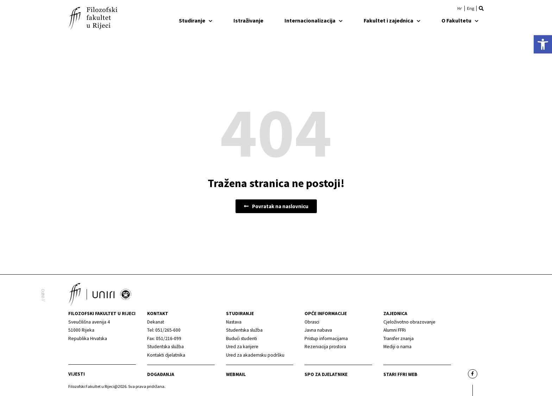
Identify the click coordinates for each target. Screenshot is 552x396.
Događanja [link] (160, 374)
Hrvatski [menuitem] (459, 8)
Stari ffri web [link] (400, 374)
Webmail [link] (236, 374)
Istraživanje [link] (248, 20)
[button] (481, 8)
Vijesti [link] (76, 374)
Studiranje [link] (195, 20)
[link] (543, 44)
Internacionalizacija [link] (313, 20)
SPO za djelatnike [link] (326, 374)
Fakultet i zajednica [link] (392, 20)
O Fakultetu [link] (459, 20)
